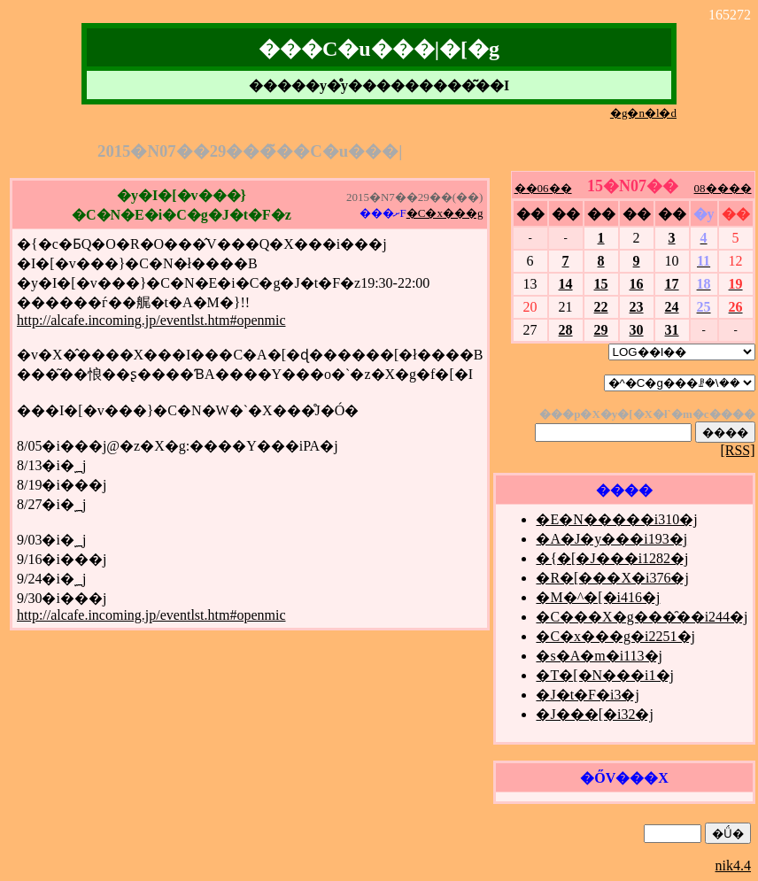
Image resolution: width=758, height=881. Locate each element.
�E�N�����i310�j (616, 519)
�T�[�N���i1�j (605, 675)
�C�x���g (444, 213)
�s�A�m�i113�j (599, 655)
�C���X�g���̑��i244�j (641, 616)
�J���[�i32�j (594, 714)
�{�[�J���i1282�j (612, 558)
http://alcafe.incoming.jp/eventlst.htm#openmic (151, 320)
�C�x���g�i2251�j (615, 636)
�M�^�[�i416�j (598, 597)
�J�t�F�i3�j (587, 694)
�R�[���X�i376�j (612, 577)
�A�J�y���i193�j (611, 538)
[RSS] (737, 450)
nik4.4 (733, 865)
